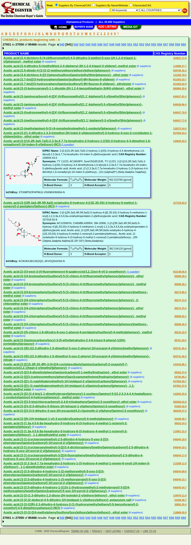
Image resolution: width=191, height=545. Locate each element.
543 (82, 44)
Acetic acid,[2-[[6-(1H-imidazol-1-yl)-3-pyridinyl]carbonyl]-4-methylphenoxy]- (58, 418)
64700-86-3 (180, 377)
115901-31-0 (180, 431)
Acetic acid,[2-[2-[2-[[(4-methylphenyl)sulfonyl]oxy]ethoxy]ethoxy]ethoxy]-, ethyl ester (65, 512)
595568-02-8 (180, 402)
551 (129, 44)
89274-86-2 (180, 292)
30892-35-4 (180, 504)
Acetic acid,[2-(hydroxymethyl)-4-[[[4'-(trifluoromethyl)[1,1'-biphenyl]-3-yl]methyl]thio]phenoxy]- (72, 112)
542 (76, 44)
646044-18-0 (180, 439)
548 (111, 44)
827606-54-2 (180, 133)
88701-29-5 (180, 340)
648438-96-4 (180, 104)
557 (165, 44)
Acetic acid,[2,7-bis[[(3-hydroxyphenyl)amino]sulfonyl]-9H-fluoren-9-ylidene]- (59, 79)
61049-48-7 (180, 500)
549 (117, 44)
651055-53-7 (180, 79)
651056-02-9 (180, 84)
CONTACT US (132, 531)
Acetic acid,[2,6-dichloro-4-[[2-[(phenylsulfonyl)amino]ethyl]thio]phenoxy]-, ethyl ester (66, 75)
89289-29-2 (180, 276)
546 (100, 44)
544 (88, 44)
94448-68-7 (180, 419)
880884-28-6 (180, 88)
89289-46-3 (180, 324)
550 (123, 44)
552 (135, 44)
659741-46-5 (180, 356)
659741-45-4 (180, 348)
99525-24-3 (180, 423)
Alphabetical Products (80, 22)
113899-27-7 (180, 66)
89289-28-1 (180, 284)
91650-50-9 (180, 406)
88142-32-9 (180, 332)
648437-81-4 (180, 96)
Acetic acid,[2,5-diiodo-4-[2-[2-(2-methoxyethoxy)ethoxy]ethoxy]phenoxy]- (57, 70)
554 (147, 44)
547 (105, 44)
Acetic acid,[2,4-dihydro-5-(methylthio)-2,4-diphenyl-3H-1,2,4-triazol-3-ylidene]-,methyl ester (69, 66)
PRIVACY (97, 531)
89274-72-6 (180, 300)
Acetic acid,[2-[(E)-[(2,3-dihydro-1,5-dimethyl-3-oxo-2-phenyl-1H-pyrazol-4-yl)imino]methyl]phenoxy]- (76, 348)
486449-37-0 (180, 411)
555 (153, 44)
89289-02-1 (180, 316)
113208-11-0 (180, 463)
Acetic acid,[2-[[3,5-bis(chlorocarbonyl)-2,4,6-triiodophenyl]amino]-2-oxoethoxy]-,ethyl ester (70, 402)
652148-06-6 (180, 271)
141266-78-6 (180, 75)
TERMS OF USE (80, 531)
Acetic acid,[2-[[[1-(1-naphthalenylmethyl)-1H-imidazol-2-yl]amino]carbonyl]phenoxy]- (65, 381)
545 (93, 44)
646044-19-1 (180, 447)
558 (171, 44)
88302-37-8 (180, 372)
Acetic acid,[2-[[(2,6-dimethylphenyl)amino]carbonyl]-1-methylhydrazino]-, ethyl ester (65, 372)
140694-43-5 (180, 141)
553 (141, 44)
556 (159, 44)
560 (183, 44)
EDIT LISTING (113, 531)
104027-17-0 (180, 58)
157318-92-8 (180, 203)
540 (62, 44)
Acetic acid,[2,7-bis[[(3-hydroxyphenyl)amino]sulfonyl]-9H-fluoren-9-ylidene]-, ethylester (67, 84)
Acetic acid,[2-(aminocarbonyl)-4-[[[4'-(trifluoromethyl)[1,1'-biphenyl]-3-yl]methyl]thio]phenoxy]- (72, 96)
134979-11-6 (180, 495)
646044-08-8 (180, 471)
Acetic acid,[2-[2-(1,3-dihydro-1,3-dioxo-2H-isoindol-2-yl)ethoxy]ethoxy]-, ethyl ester (64, 495)
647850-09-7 (180, 381)
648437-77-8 (180, 120)
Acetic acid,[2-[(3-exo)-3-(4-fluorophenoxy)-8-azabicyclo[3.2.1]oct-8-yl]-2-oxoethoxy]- (64, 271)
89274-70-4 (180, 308)
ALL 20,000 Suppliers (112, 22)
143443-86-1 (180, 364)
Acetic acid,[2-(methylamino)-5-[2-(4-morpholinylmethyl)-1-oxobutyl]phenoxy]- (60, 128)
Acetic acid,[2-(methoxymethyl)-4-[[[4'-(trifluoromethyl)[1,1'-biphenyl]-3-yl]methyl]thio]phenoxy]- (73, 120)
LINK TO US (149, 531)
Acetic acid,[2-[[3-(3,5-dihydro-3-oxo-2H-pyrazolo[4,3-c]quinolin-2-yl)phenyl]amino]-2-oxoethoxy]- (74, 410)
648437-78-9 (180, 112)
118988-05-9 (180, 512)
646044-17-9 (180, 455)
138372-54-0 (180, 128)
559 (177, 44)
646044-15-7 (180, 479)
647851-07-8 (180, 386)
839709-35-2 (180, 70)
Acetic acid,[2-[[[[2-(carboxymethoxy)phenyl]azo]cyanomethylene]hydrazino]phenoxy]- (66, 377)
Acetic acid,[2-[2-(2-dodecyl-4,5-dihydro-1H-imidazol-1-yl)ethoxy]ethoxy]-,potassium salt (67, 500)
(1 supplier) (67, 144)
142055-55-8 (180, 394)
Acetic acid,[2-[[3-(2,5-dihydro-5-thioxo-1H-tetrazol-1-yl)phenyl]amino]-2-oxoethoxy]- (64, 406)
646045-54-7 (180, 487)
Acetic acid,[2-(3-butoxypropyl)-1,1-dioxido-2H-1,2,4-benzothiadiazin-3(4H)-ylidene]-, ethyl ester (72, 88)
